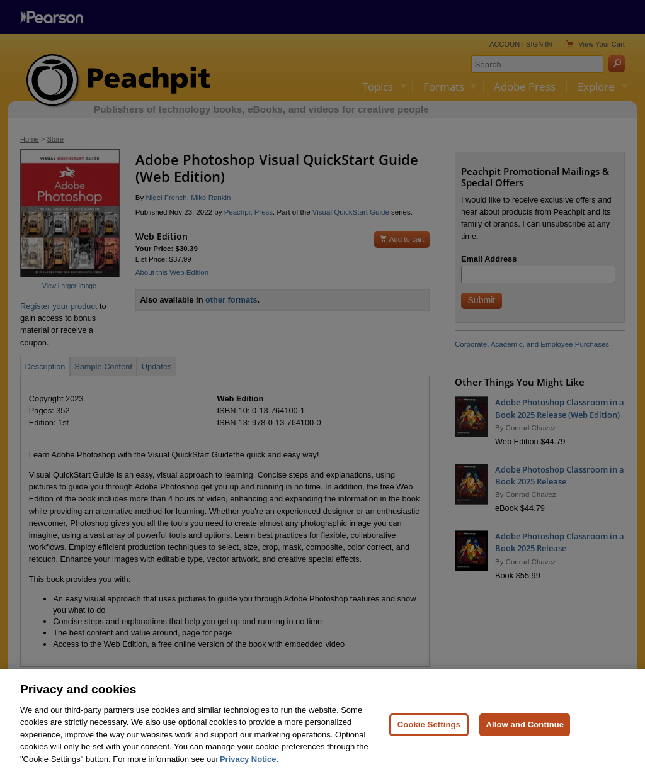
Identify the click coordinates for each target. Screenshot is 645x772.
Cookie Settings (428, 731)
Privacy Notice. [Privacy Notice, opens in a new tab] (249, 765)
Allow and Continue (525, 731)
